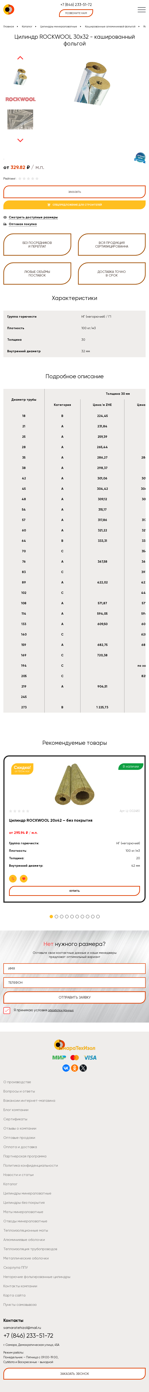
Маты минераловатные (23, 1212)
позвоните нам (76, 13)
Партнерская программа (24, 1156)
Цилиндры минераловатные (58, 26)
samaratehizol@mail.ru (22, 1327)
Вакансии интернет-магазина (29, 1100)
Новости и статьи (18, 1175)
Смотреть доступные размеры (33, 217)
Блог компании (15, 1110)
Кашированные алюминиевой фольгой (110, 26)
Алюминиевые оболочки (24, 1239)
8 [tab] (87, 916)
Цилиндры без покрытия (24, 1202)
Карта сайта (14, 1295)
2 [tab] (56, 916)
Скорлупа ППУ (15, 1267)
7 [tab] (82, 916)
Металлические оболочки (26, 1258)
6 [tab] (77, 916)
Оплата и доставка (20, 1147)
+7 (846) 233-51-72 (76, 4)
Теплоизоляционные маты (25, 1230)
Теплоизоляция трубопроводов (30, 1249)
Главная (8, 26)
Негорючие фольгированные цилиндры (36, 1277)
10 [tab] (98, 916)
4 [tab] (67, 916)
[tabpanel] (74, 829)
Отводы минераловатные (25, 1221)
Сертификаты (15, 1119)
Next (20, 140)
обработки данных (61, 1010)
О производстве (17, 1082)
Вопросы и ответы (19, 1091)
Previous (20, 58)
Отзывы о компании (19, 1128)
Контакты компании (20, 1286)
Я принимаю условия (44, 1010)
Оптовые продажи (19, 1137)
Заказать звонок (74, 1373)
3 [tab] (61, 916)
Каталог (27, 26)
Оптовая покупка (23, 224)
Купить (74, 890)
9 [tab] (92, 916)
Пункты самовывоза (20, 1304)
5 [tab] (72, 916)
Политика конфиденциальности (30, 1165)
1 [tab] (51, 916)
